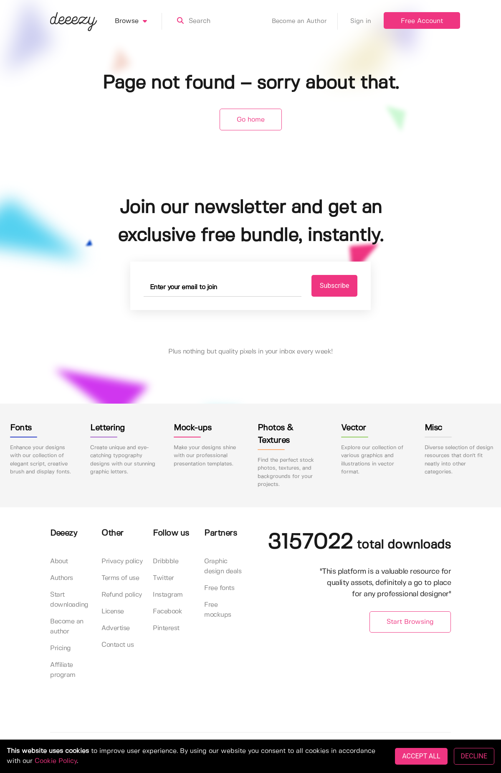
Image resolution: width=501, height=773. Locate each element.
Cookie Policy (56, 761)
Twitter (163, 578)
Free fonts (219, 588)
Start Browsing (410, 622)
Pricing (60, 648)
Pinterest (166, 628)
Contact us (117, 645)
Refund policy (121, 595)
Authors (61, 578)
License (112, 611)
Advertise (115, 628)
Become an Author (305, 21)
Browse (138, 21)
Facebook (167, 611)
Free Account (422, 21)
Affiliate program (63, 670)
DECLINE (474, 756)
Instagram (168, 595)
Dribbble (165, 561)
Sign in (360, 21)
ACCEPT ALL (421, 756)
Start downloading (69, 600)
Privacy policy (121, 561)
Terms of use (120, 578)
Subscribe (334, 286)
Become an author (67, 626)
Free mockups (217, 610)
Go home (251, 120)
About (59, 561)
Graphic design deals (222, 566)
